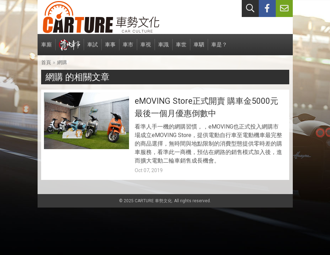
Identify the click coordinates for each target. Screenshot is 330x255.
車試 (92, 48)
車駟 (199, 48)
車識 (163, 48)
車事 (110, 48)
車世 (181, 48)
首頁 (46, 62)
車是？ (219, 48)
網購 (62, 62)
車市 (128, 48)
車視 (146, 48)
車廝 (46, 48)
